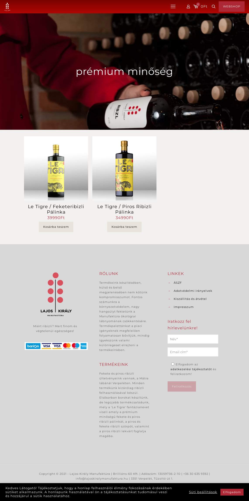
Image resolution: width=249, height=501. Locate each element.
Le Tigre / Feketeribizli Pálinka (56, 209)
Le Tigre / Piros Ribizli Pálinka (124, 209)
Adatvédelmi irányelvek (193, 290)
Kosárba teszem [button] (56, 226)
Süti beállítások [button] (203, 492)
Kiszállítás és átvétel (190, 299)
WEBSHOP (231, 6)
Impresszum (184, 307)
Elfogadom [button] (232, 492)
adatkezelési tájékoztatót (191, 369)
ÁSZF (178, 282)
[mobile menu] (173, 6)
